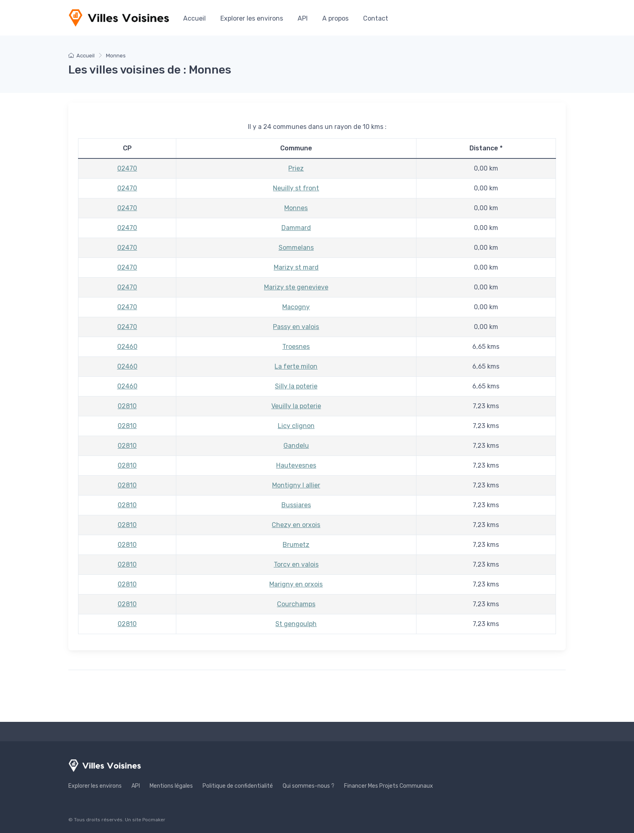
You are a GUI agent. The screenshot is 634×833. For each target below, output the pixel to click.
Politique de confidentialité (238, 785)
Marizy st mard (296, 267)
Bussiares (296, 505)
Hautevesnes (296, 465)
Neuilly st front (296, 188)
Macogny (296, 307)
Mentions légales (171, 785)
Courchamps (296, 604)
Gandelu (296, 445)
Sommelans (296, 247)
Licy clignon (296, 426)
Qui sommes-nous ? (308, 785)
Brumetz (296, 544)
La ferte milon (296, 366)
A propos (335, 18)
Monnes (296, 208)
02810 (127, 406)
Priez (296, 168)
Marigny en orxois (296, 584)
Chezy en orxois (296, 525)
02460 (127, 346)
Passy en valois (296, 327)
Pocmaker (153, 819)
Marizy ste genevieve (296, 287)
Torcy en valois (296, 564)
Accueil (194, 18)
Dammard (296, 228)
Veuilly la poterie (296, 406)
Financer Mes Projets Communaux (388, 785)
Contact (375, 18)
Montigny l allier (296, 485)
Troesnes (296, 346)
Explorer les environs (251, 18)
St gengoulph (296, 624)
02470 (127, 168)
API (303, 18)
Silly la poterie (296, 386)
